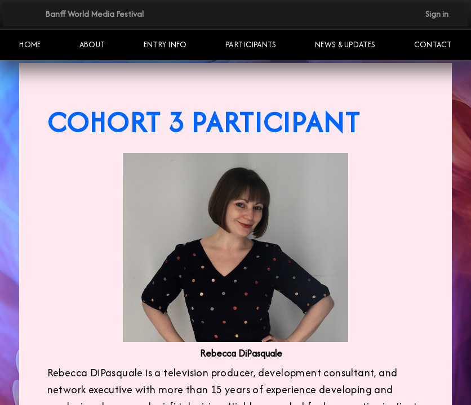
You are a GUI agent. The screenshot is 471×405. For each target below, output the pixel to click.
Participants (251, 44)
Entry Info (165, 44)
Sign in (436, 14)
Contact (433, 44)
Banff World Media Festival (94, 14)
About (92, 44)
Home (30, 44)
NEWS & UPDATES (345, 44)
